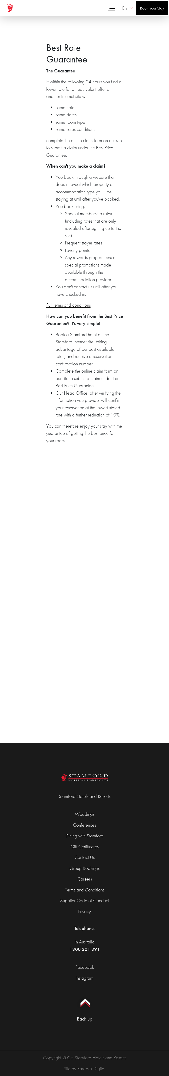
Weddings (84, 814)
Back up (84, 1007)
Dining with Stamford (84, 835)
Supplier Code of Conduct (84, 900)
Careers (84, 879)
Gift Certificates (84, 846)
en (124, 8)
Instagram (84, 978)
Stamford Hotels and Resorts (84, 796)
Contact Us (84, 857)
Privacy (84, 911)
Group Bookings (84, 868)
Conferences (84, 825)
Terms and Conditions (84, 890)
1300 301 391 (85, 949)
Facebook (84, 967)
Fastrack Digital (91, 1068)
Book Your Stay (152, 8)
